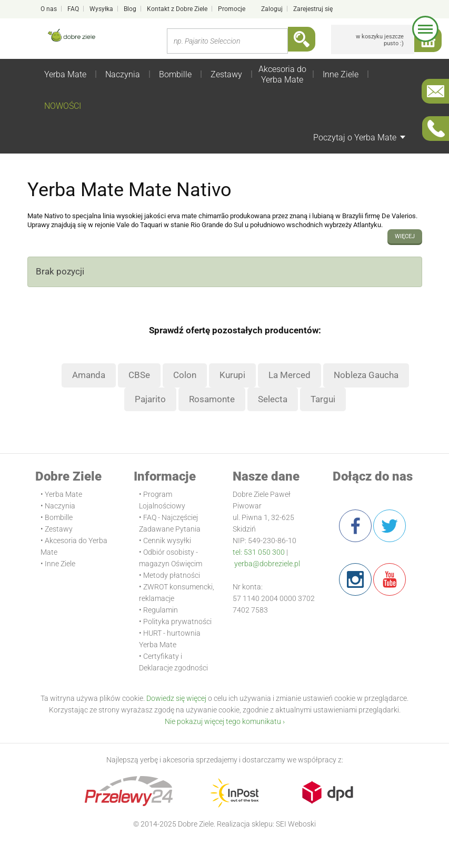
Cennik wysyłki (167, 540)
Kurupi (232, 375)
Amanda (88, 375)
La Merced (289, 375)
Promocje (231, 9)
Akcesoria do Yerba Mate (282, 74)
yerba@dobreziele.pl (267, 563)
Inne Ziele (340, 74)
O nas (49, 9)
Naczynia (122, 74)
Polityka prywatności (177, 621)
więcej (405, 236)
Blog (130, 9)
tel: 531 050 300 (259, 552)
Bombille (175, 74)
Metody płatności (171, 575)
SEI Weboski (296, 824)
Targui (323, 399)
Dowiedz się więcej (176, 698)
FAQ (73, 9)
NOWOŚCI (62, 106)
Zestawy (226, 74)
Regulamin (160, 610)
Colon (184, 375)
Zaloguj (272, 9)
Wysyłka (101, 9)
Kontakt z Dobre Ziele (177, 9)
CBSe (139, 375)
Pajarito (150, 399)
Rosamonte (212, 399)
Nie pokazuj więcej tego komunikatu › (225, 721)
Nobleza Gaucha (366, 375)
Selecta (272, 399)
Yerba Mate (65, 74)
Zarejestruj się (313, 9)
